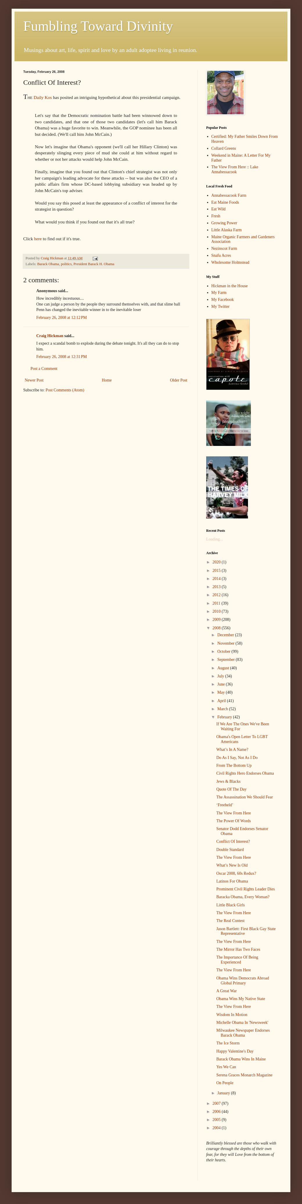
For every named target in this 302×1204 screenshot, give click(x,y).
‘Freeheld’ (224, 805)
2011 (217, 603)
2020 (217, 562)
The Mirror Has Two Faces (238, 949)
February (225, 717)
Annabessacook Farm (229, 195)
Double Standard (230, 849)
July (221, 676)
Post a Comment (43, 368)
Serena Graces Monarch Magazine (244, 1075)
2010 (217, 611)
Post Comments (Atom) (65, 390)
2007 (217, 1103)
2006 (217, 1111)
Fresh (215, 216)
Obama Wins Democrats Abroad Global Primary (242, 980)
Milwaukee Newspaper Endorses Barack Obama (243, 1032)
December (226, 635)
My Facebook (222, 299)
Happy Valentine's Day (235, 1051)
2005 (217, 1120)
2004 (217, 1128)
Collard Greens (223, 148)
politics (66, 264)
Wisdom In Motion (231, 1015)
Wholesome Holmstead (230, 262)
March (223, 709)
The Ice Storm (228, 1043)
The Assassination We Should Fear (244, 797)
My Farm (219, 292)
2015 (217, 570)
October (224, 651)
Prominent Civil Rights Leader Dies (245, 889)
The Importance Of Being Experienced (237, 959)
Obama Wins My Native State (240, 999)
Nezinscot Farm (224, 248)
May (221, 692)
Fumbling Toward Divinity (98, 26)
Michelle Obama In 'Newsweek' (242, 1022)
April (222, 701)
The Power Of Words (233, 821)
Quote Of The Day (231, 789)
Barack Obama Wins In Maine (241, 1059)
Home (107, 380)
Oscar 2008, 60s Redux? (236, 873)
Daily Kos (43, 97)
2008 (217, 628)
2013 (217, 587)
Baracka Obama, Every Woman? (242, 897)
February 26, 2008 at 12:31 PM (61, 357)
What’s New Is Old (232, 865)
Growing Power (224, 223)
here (38, 238)
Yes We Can (226, 1067)
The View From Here (233, 813)
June (221, 684)
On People (224, 1083)
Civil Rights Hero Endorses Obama (245, 773)
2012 (217, 595)
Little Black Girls (230, 905)
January (224, 1093)
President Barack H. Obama (93, 264)
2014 (217, 578)
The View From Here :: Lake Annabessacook (234, 169)
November (226, 643)
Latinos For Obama (232, 881)
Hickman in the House (229, 286)
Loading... (214, 539)
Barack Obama (48, 264)
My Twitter (220, 306)
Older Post (179, 380)
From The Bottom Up (233, 765)
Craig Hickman (49, 336)
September (226, 659)
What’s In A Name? (232, 749)
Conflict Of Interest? (233, 841)
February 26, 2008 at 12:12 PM (61, 317)
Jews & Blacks (228, 781)
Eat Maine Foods (225, 202)
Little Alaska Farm (226, 230)
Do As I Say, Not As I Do (237, 757)
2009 (217, 619)
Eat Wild (218, 209)
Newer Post (34, 380)
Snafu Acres (221, 255)
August (223, 668)
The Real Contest (230, 921)
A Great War (226, 991)
